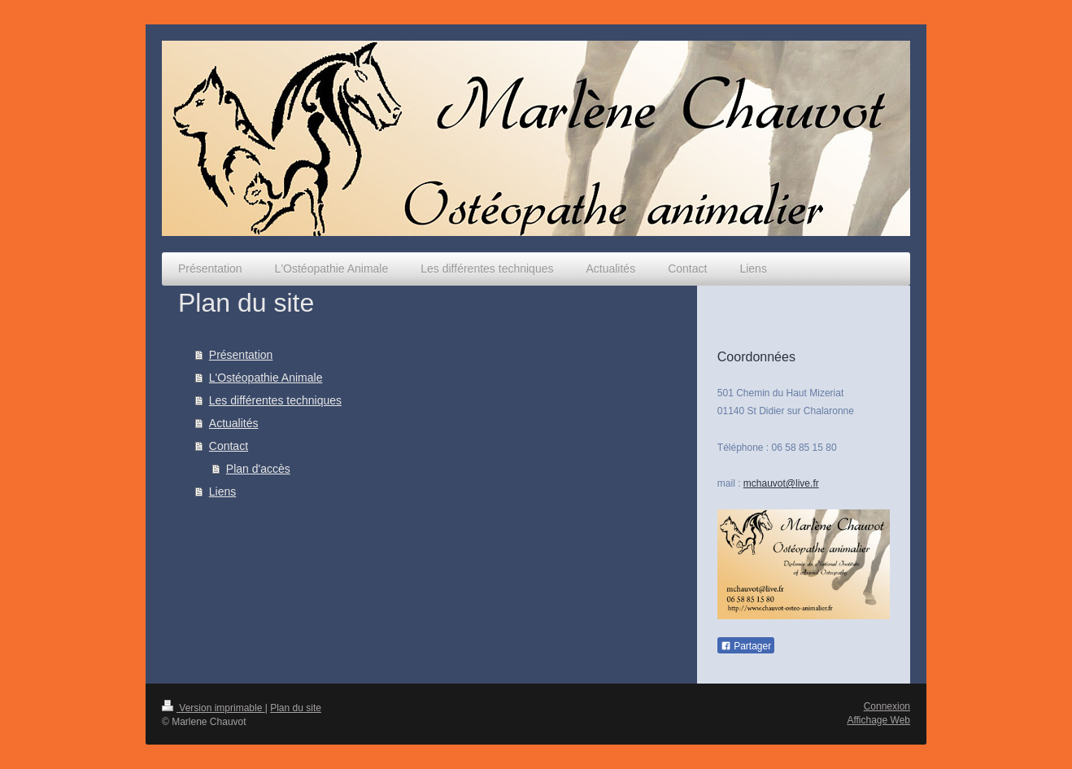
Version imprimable (213, 708)
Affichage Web (878, 720)
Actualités (234, 423)
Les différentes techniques (275, 400)
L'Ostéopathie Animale (266, 377)
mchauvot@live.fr (781, 483)
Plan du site (295, 708)
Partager (746, 646)
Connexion (887, 706)
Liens (222, 491)
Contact (228, 445)
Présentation (241, 354)
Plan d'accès (258, 468)
